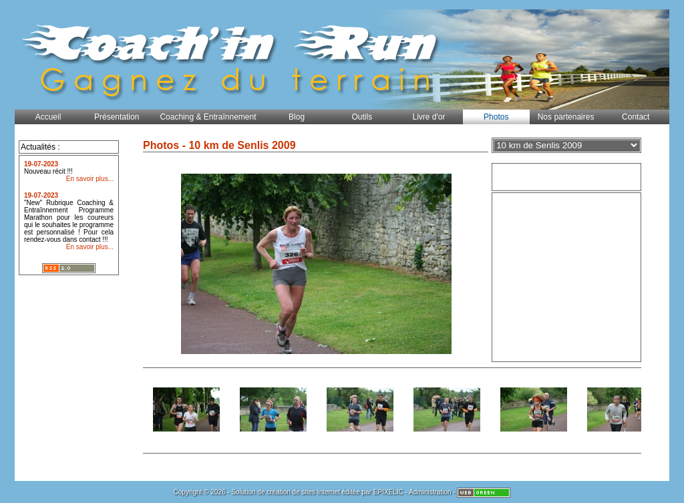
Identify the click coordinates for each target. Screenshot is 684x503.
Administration (430, 492)
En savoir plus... (90, 178)
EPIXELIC (388, 492)
